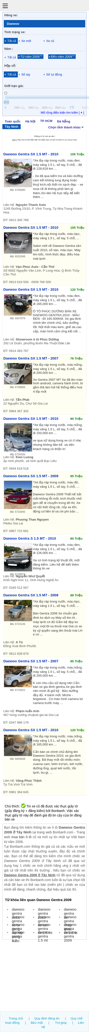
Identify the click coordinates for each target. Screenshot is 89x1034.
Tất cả (11, 41)
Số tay (25, 74)
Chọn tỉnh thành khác (66, 127)
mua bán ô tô (21, 837)
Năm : (8, 49)
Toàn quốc (13, 121)
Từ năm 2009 (30, 56)
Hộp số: (10, 65)
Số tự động (54, 74)
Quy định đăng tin (47, 1018)
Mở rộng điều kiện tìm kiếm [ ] (62, 112)
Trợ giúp (61, 1022)
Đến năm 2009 (61, 56)
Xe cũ (50, 41)
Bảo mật (37, 1022)
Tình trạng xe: (15, 32)
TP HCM (46, 121)
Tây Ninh (11, 126)
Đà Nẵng (63, 121)
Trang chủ (16, 1018)
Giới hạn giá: (14, 86)
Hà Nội (30, 121)
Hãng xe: (11, 15)
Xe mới (26, 41)
